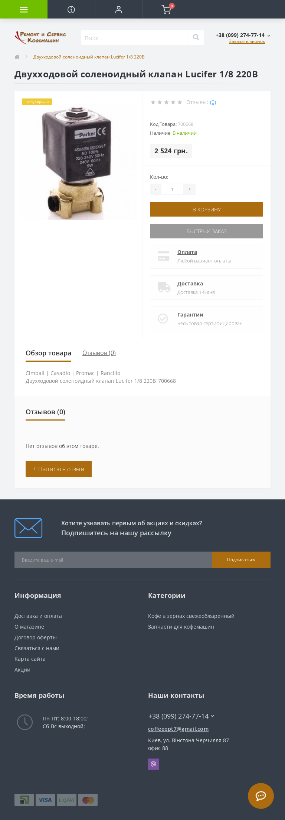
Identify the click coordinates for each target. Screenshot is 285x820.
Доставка (190, 283)
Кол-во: (159, 176)
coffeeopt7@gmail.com (178, 728)
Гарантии (190, 314)
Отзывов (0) (99, 353)
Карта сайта (30, 658)
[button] (118, 9)
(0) (213, 102)
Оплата (187, 251)
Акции (22, 669)
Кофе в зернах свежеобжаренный (191, 615)
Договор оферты (35, 637)
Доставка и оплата (38, 615)
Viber (153, 764)
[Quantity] (172, 189)
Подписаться (241, 559)
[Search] (196, 37)
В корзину (207, 209)
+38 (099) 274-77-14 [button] (181, 716)
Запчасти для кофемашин (181, 626)
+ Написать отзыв (58, 469)
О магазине (29, 626)
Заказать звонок (247, 41)
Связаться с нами (36, 648)
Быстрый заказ (207, 231)
